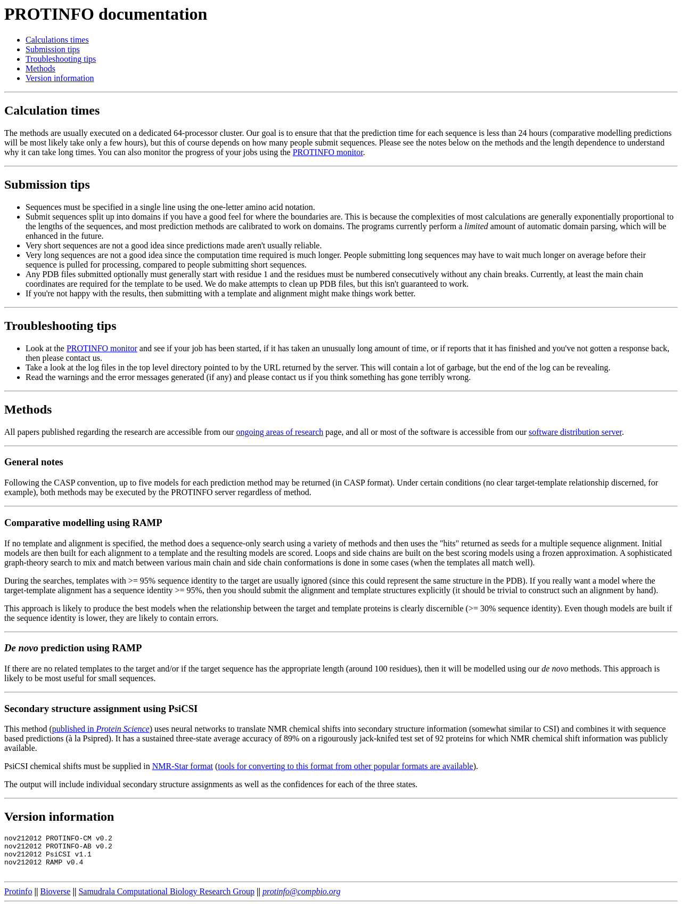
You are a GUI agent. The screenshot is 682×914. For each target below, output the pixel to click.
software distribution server (575, 431)
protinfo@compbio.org (301, 899)
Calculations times (57, 39)
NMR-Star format (182, 766)
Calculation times (52, 110)
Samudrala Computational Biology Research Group (166, 899)
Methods (40, 68)
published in (101, 728)
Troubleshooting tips (61, 58)
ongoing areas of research (279, 431)
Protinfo (18, 899)
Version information (60, 78)
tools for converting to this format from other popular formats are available (345, 766)
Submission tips (53, 49)
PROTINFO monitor (328, 152)
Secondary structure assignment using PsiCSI (101, 708)
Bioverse (55, 899)
